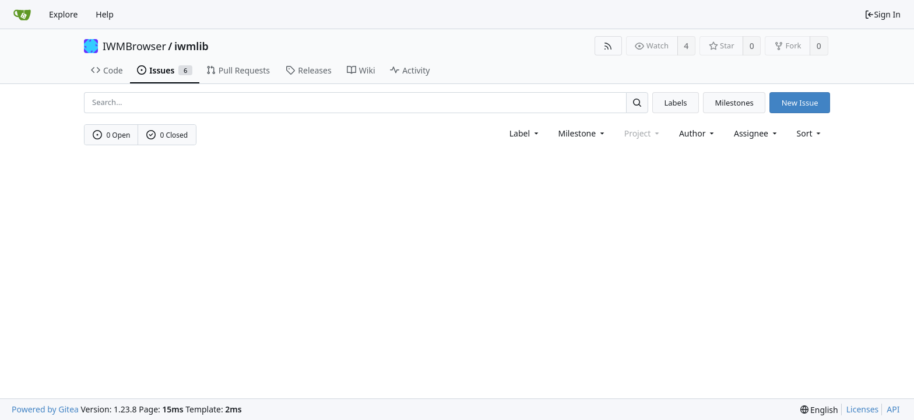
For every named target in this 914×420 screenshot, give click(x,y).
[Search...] (637, 102)
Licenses (862, 409)
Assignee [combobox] (756, 133)
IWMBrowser (134, 46)
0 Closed (167, 135)
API (893, 409)
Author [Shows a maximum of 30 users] (697, 133)
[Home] (22, 14)
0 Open (112, 135)
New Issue (800, 102)
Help (105, 14)
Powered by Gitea (45, 409)
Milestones (734, 102)
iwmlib (191, 46)
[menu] (810, 133)
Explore (63, 14)
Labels (675, 102)
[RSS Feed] (608, 45)
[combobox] (525, 133)
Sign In (882, 14)
